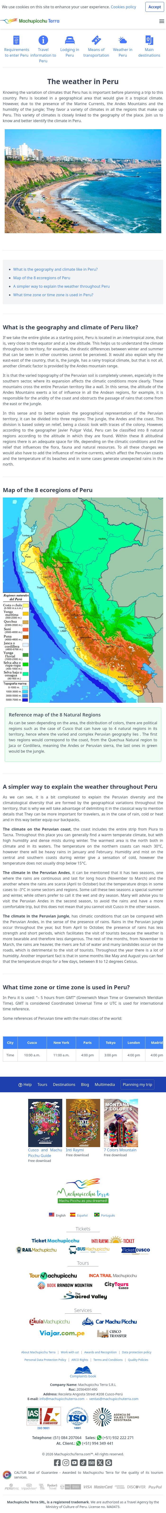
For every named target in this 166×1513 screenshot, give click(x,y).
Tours (42, 1084)
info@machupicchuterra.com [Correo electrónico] (61, 1399)
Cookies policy (123, 6)
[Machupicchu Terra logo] (29, 21)
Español (78, 1215)
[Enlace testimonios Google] (108, 1463)
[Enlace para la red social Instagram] (66, 1463)
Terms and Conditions (108, 1360)
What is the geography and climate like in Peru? (55, 269)
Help (25, 1084)
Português (104, 1215)
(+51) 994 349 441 (97, 1443)
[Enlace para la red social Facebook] (57, 1463)
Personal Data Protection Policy (45, 1360)
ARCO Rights (80, 1360)
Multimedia (105, 1084)
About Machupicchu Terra (38, 1352)
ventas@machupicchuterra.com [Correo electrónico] (114, 1399)
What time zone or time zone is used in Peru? (53, 294)
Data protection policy (136, 1352)
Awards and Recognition (100, 1352)
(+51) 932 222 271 (118, 1437)
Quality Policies (138, 1360)
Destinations (64, 1084)
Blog (85, 1084)
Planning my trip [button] (137, 1084)
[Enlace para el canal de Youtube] (75, 1463)
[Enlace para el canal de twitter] (100, 1463)
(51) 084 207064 (67, 1437)
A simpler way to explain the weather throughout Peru (61, 286)
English (57, 1215)
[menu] (161, 21)
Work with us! (70, 1352)
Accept (154, 6)
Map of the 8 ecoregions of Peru (41, 277)
